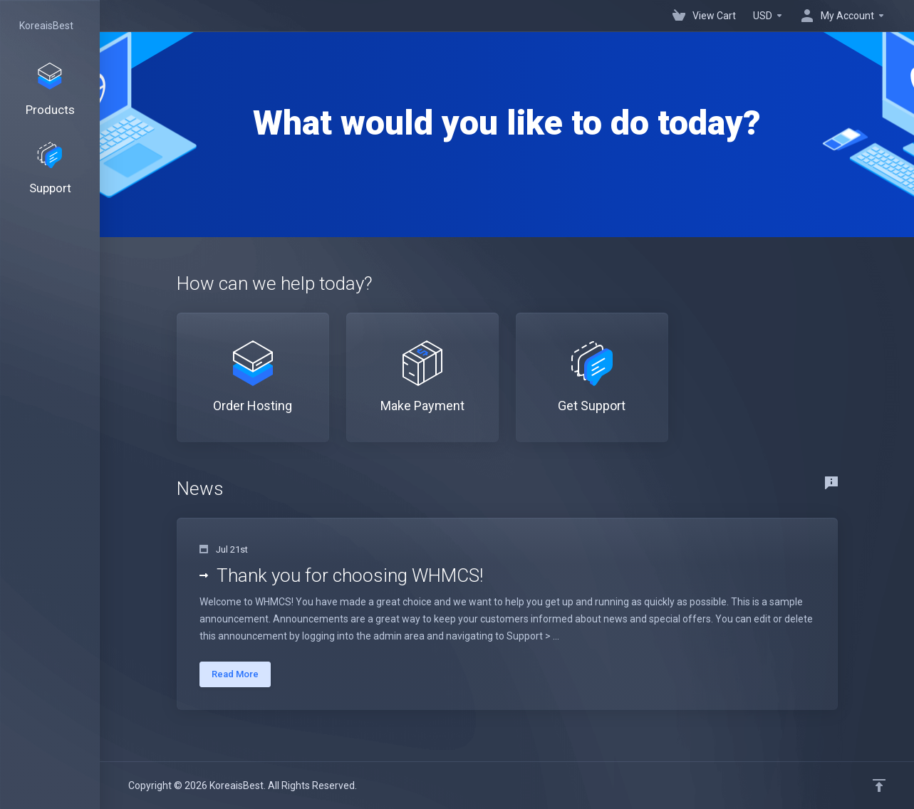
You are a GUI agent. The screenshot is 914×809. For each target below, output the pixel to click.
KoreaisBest (46, 25)
